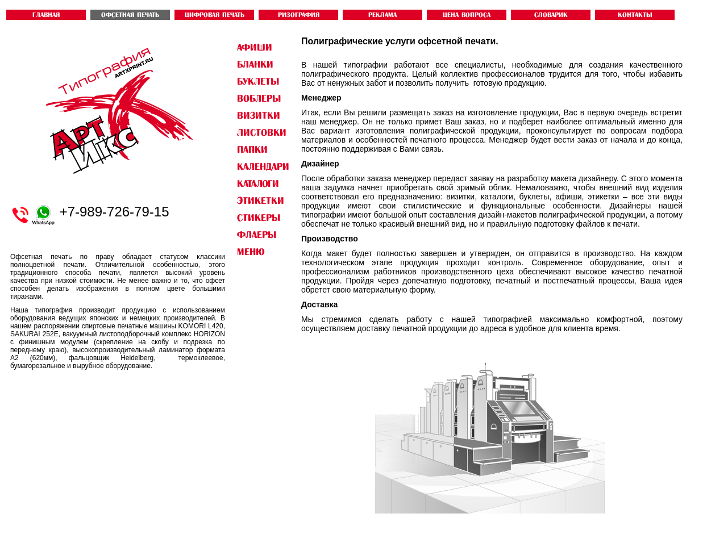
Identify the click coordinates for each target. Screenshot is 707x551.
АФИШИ (254, 47)
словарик (551, 14)
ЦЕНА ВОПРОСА (466, 14)
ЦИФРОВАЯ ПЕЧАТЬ (214, 14)
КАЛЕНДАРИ (263, 166)
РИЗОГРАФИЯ (298, 14)
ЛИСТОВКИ (261, 132)
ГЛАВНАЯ (46, 14)
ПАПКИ (252, 149)
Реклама (382, 14)
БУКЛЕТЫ (258, 81)
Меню (250, 252)
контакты (635, 14)
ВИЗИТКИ (258, 115)
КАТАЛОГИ (258, 183)
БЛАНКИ (255, 64)
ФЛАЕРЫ (256, 234)
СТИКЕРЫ (258, 217)
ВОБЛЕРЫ (259, 98)
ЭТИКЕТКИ (260, 200)
